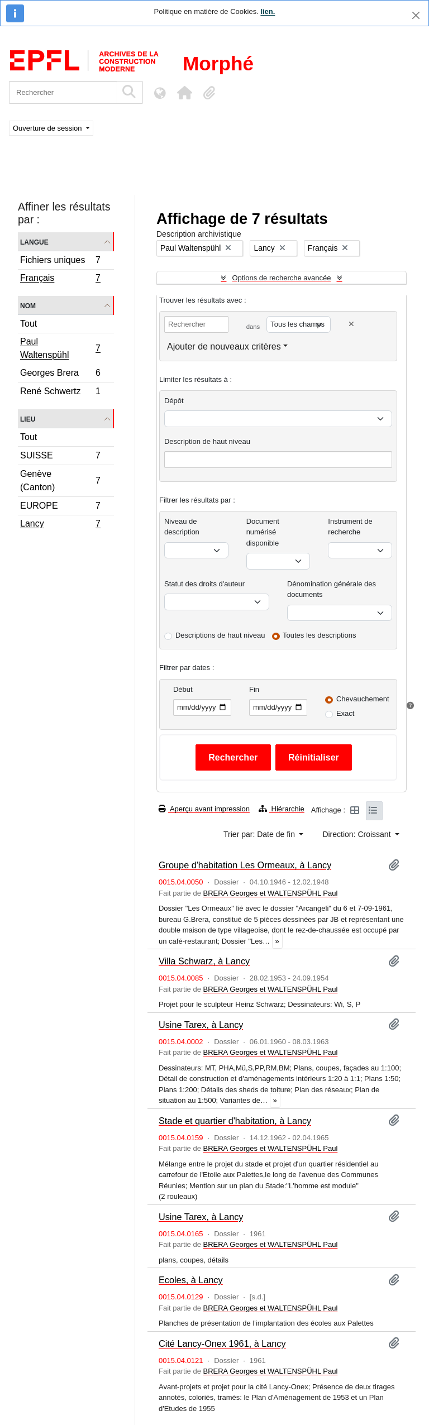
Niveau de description (181, 527)
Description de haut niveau (207, 441)
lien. (267, 11)
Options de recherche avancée (281, 278)
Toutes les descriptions (319, 635)
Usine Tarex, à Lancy (201, 1025)
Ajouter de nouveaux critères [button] (224, 346)
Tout (28, 323)
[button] (184, 93)
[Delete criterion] (351, 324)
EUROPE (60, 507)
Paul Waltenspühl (60, 348)
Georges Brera (60, 374)
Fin (254, 689)
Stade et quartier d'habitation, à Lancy (235, 1121)
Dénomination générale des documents (331, 589)
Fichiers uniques (60, 262)
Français (60, 279)
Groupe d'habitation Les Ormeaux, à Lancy (245, 865)
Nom (28, 305)
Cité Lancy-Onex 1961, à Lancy (222, 1343)
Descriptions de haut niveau (220, 635)
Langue (34, 241)
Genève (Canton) (60, 480)
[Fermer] (415, 15)
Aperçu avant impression (204, 809)
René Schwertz (60, 392)
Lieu (27, 418)
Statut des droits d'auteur (204, 584)
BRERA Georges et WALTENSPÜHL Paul (270, 893)
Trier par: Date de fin (260, 834)
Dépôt (174, 400)
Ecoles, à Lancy (191, 1280)
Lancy (60, 525)
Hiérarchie (281, 809)
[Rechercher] (63, 92)
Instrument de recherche (350, 527)
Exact (345, 713)
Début (183, 689)
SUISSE (60, 457)
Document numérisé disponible (262, 532)
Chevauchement (362, 699)
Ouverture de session (48, 128)
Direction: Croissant (357, 834)
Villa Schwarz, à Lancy (204, 961)
